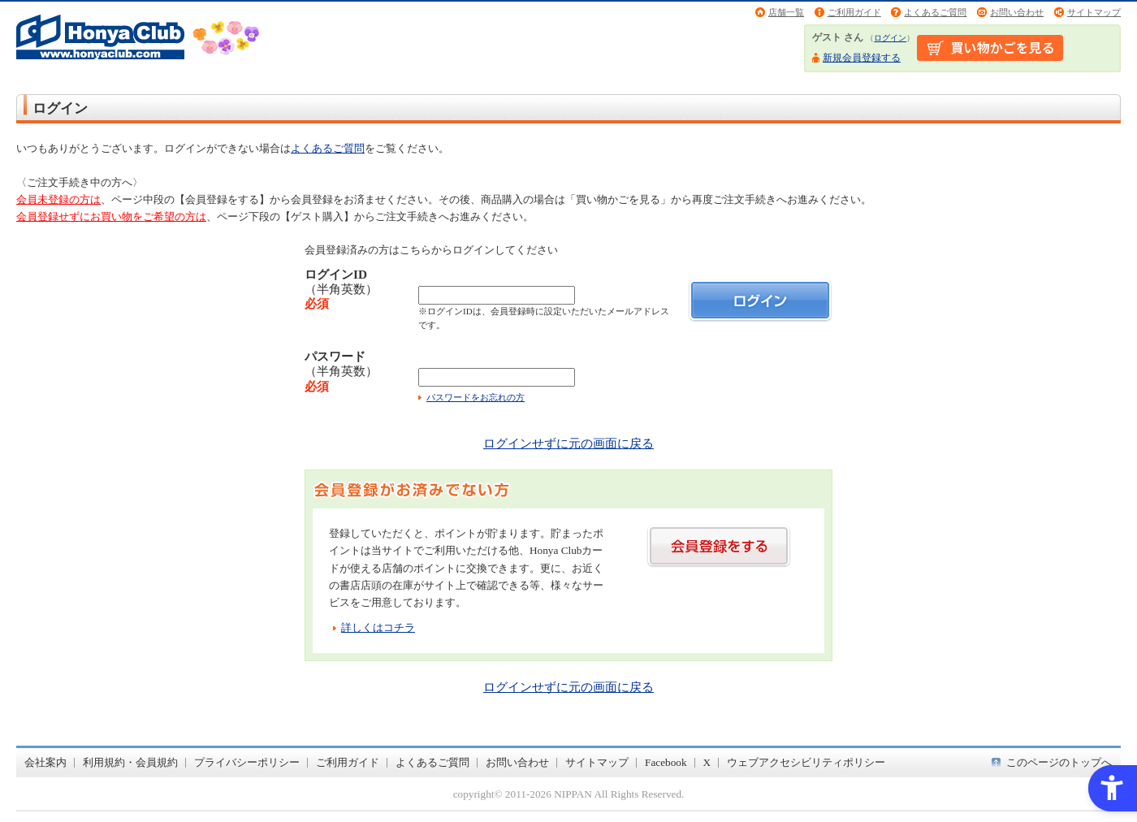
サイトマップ (1094, 12)
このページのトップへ (1059, 762)
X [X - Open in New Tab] (707, 762)
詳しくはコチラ (378, 627)
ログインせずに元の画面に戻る (568, 443)
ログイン (890, 37)
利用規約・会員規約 (130, 762)
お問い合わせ (1017, 12)
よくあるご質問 (935, 12)
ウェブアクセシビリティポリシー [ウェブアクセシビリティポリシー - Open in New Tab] (806, 762)
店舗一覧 (786, 12)
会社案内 (45, 762)
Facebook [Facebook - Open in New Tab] (666, 762)
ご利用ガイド (854, 12)
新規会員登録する (862, 57)
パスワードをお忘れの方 (475, 397)
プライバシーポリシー (247, 762)
